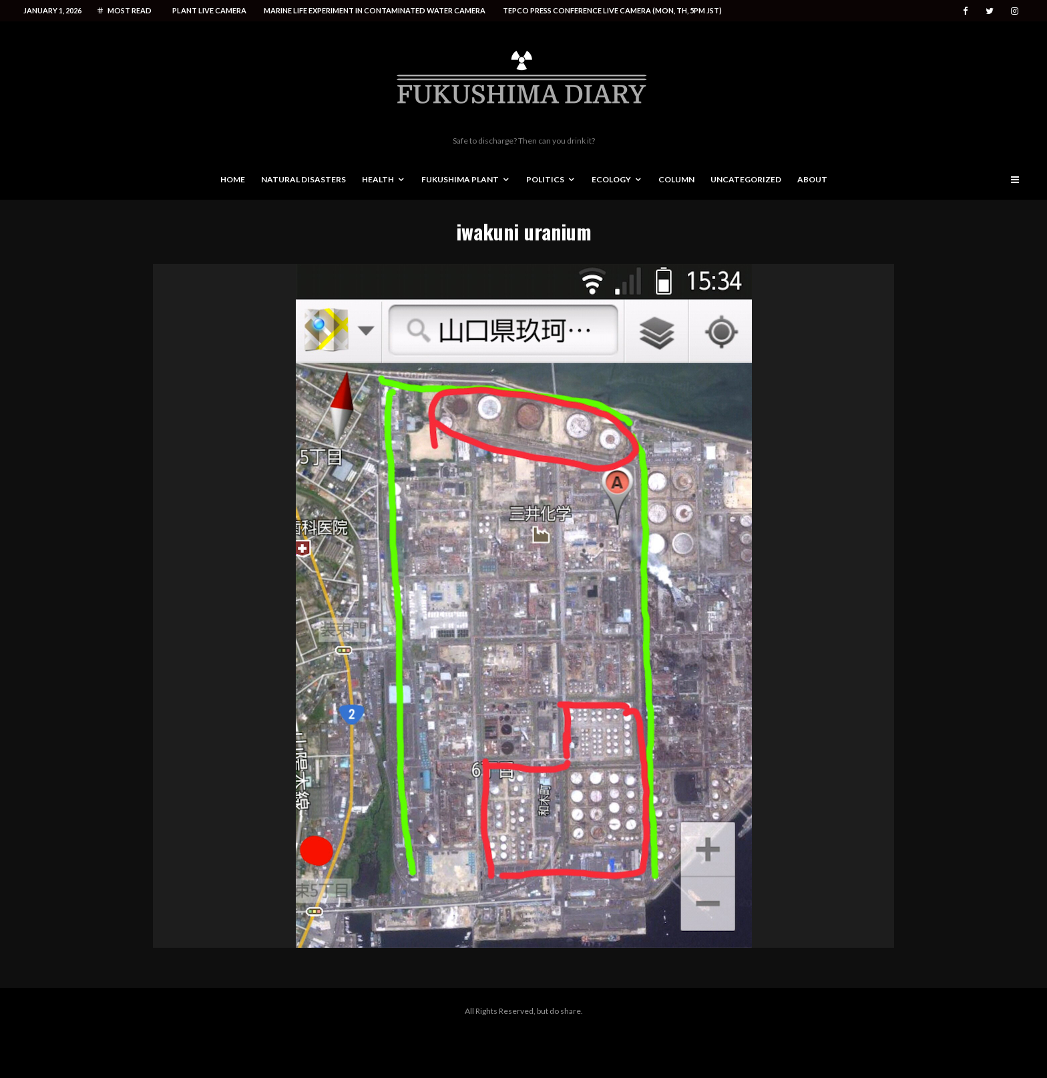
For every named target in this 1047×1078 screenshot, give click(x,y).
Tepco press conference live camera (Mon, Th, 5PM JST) (612, 10)
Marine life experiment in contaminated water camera (374, 10)
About (812, 179)
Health (378, 179)
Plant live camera (209, 10)
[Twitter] (989, 11)
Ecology (611, 179)
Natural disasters (303, 179)
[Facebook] (965, 11)
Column (676, 179)
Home (232, 179)
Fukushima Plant (460, 179)
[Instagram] (1014, 11)
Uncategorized (745, 179)
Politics (545, 179)
